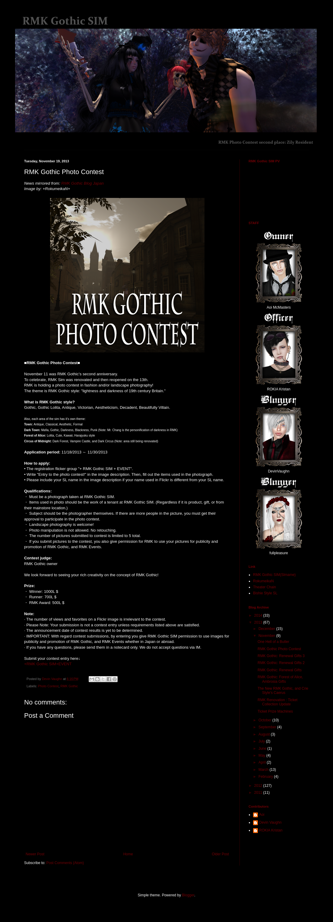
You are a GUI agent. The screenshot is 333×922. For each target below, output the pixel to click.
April (262, 762)
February (266, 776)
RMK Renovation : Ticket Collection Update (277, 702)
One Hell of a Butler (273, 642)
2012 (258, 786)
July (262, 741)
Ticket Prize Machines (275, 711)
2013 (258, 622)
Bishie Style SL (265, 593)
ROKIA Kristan (270, 830)
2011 (258, 792)
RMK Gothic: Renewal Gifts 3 (281, 656)
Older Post (220, 854)
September (267, 727)
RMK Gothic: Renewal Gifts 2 (281, 663)
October (265, 720)
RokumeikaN (263, 581)
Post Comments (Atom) (65, 863)
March (264, 770)
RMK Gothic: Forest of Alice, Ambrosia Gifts (280, 679)
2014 (258, 615)
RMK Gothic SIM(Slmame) (274, 575)
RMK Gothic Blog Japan (82, 183)
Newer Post (35, 854)
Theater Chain (264, 587)
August (264, 734)
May (262, 755)
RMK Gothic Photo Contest (279, 649)
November (267, 636)
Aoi (261, 814)
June (262, 748)
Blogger (188, 895)
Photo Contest (48, 686)
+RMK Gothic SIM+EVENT (48, 664)
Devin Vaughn (270, 822)
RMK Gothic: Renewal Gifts (280, 670)
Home (128, 854)
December (267, 629)
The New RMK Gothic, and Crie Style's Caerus (283, 690)
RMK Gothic (69, 686)
